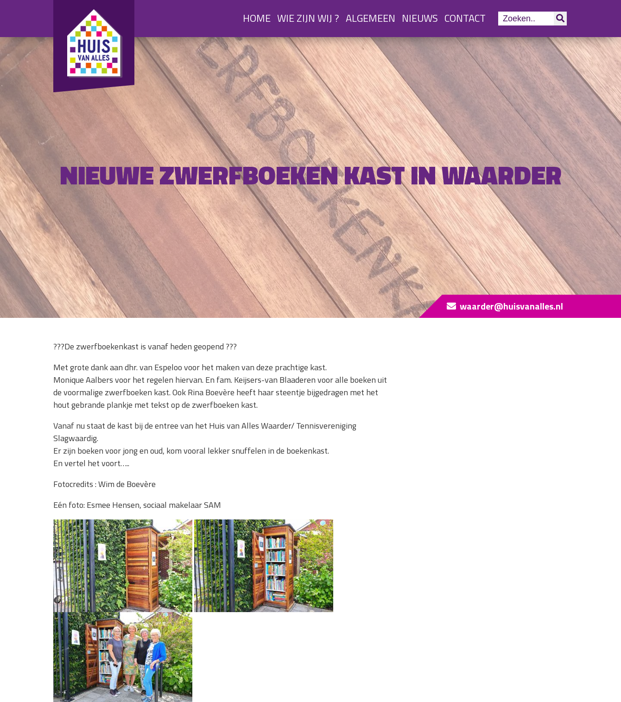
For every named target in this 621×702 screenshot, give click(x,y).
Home (257, 18)
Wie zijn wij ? (308, 18)
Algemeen (370, 18)
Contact (465, 18)
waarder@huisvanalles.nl (511, 306)
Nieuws (420, 18)
